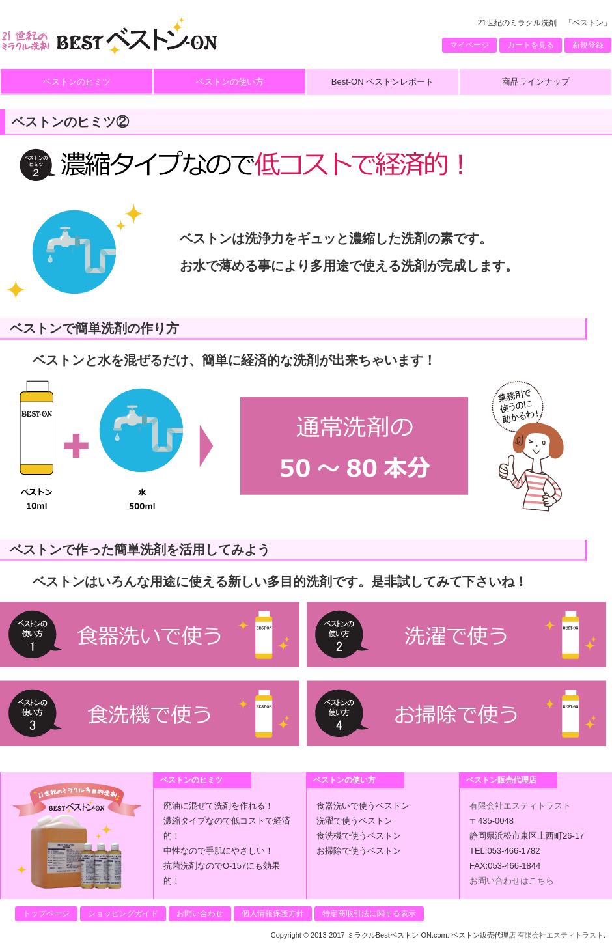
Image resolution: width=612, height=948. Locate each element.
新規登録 (588, 44)
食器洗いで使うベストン (363, 806)
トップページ (46, 913)
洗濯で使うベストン (354, 821)
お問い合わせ (199, 913)
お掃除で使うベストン (358, 851)
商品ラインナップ (536, 82)
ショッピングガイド (123, 913)
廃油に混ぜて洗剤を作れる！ (218, 806)
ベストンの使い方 (230, 82)
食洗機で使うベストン (358, 836)
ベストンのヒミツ (77, 82)
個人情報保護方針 (273, 913)
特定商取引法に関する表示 (369, 913)
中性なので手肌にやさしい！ (218, 851)
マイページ (469, 44)
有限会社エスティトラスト (520, 806)
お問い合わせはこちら (511, 880)
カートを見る (530, 44)
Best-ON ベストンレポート (382, 82)
